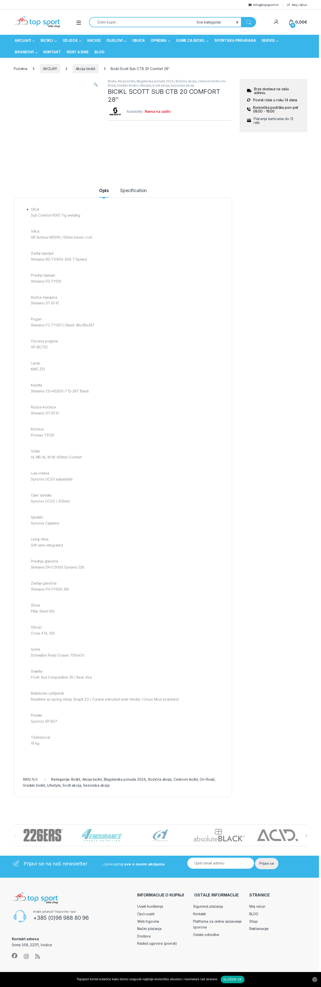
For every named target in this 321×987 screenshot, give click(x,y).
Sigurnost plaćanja (208, 906)
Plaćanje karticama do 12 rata (273, 121)
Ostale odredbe (206, 934)
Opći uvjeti (145, 914)
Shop (253, 921)
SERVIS (268, 40)
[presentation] (306, 835)
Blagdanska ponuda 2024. (155, 81)
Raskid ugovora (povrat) (157, 943)
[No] (314, 979)
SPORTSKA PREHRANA (235, 40)
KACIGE (94, 40)
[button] (96, 85)
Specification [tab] (133, 190)
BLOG (99, 52)
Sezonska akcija (182, 85)
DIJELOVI (115, 40)
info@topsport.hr (266, 5)
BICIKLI (47, 40)
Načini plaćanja (149, 928)
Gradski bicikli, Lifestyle (134, 85)
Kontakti (199, 914)
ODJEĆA (70, 40)
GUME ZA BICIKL (190, 40)
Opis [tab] (104, 190)
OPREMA (159, 40)
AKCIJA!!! (23, 40)
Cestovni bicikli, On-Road (194, 779)
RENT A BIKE (78, 52)
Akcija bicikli (85, 69)
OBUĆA (138, 40)
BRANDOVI (24, 52)
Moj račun (296, 5)
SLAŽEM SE (232, 979)
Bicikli (112, 81)
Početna (20, 69)
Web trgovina (148, 921)
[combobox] (141, 22)
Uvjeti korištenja (150, 906)
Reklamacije (259, 928)
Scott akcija (160, 85)
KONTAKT (52, 52)
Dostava (143, 936)
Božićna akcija (186, 81)
